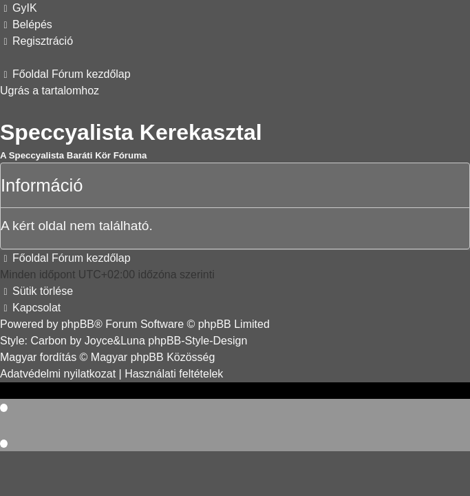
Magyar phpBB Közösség (153, 357)
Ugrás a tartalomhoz (49, 90)
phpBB (77, 324)
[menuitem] (18, 8)
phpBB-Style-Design (197, 341)
